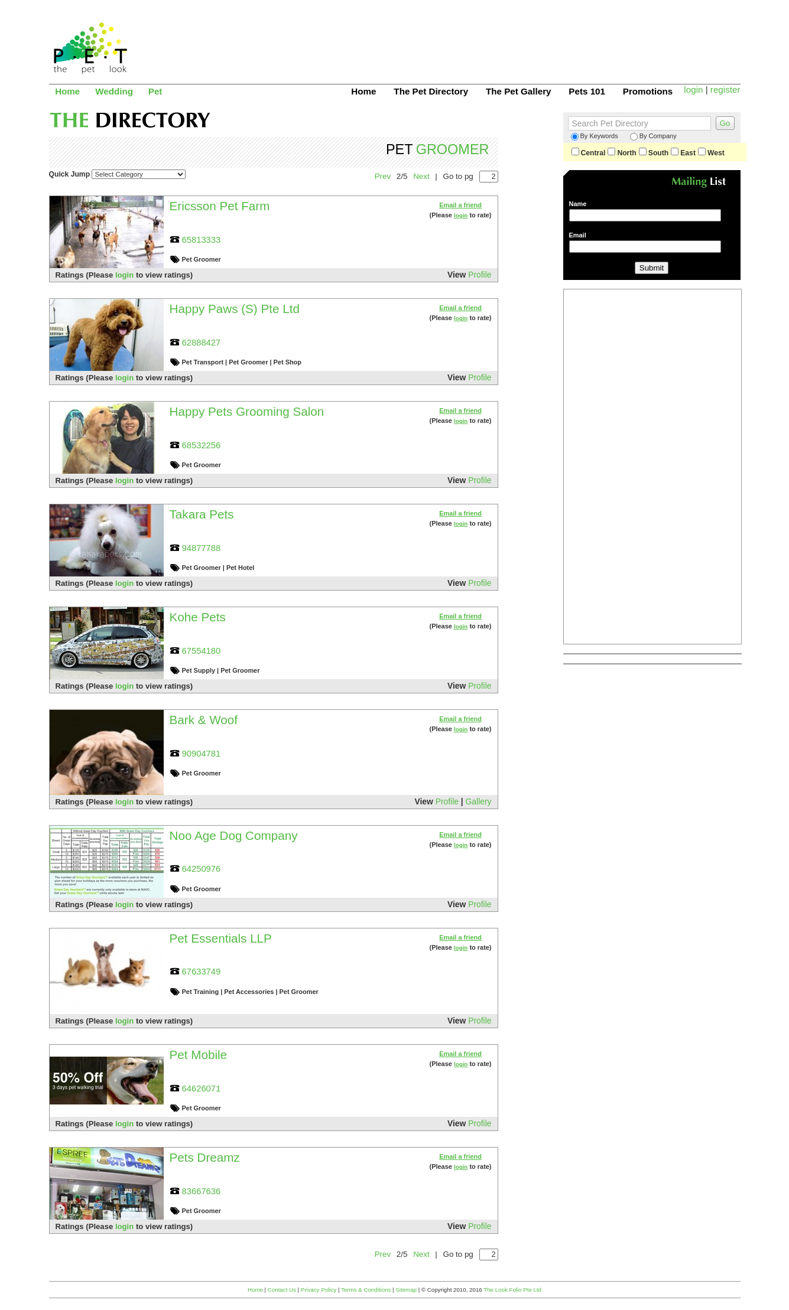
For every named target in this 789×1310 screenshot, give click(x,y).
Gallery (479, 801)
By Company (653, 136)
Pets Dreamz (205, 1157)
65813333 (201, 240)
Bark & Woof (204, 719)
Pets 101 (587, 91)
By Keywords (594, 136)
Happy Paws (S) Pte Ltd (235, 308)
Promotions (648, 91)
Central (589, 153)
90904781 (201, 753)
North (622, 153)
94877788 (201, 548)
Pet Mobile (199, 1054)
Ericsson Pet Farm (220, 206)
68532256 (201, 445)
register (725, 89)
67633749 (201, 971)
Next (421, 176)
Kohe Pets (198, 617)
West (711, 153)
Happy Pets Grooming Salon (247, 411)
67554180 (201, 651)
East (683, 153)
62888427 (201, 342)
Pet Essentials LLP (221, 938)
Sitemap (406, 1289)
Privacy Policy (319, 1289)
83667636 (201, 1191)
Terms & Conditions (366, 1289)
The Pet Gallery (518, 91)
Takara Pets (202, 514)
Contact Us (282, 1289)
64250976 (201, 869)
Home (67, 91)
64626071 (201, 1088)
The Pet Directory (431, 91)
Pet (155, 91)
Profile (479, 274)
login (693, 89)
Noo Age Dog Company (234, 835)
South (653, 153)
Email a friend (460, 204)
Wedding (114, 91)
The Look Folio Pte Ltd (512, 1289)
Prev (383, 176)
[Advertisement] (525, 38)
